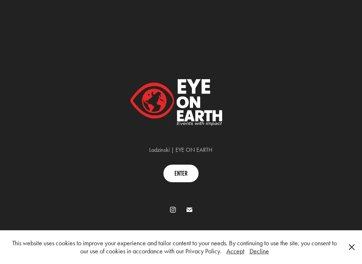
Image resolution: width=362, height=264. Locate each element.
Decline (259, 251)
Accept (235, 251)
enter (181, 173)
